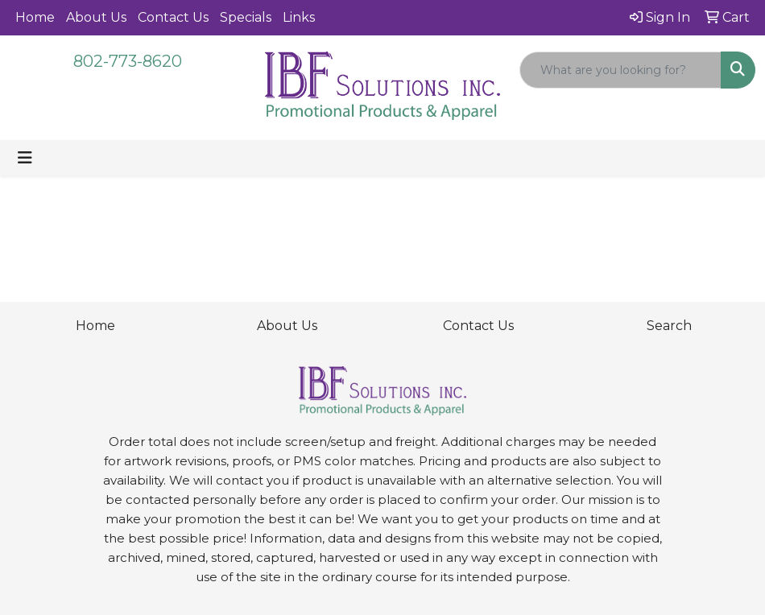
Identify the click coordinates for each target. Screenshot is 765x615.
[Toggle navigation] (25, 158)
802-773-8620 (127, 61)
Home (35, 17)
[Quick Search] (620, 70)
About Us (96, 17)
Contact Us (173, 17)
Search (669, 325)
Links (299, 17)
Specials (245, 17)
